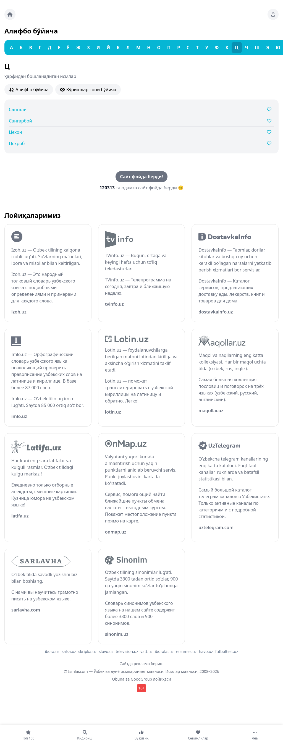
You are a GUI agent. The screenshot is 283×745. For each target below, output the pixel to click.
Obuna (118, 679)
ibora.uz (52, 651)
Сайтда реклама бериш (142, 663)
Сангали (18, 109)
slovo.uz (106, 651)
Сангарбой (20, 121)
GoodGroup (141, 679)
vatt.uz (146, 651)
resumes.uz (186, 651)
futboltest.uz (226, 651)
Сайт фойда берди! (141, 177)
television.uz (127, 651)
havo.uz (206, 651)
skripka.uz (87, 651)
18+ (141, 688)
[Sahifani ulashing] (273, 14)
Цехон (15, 132)
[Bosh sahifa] (9, 14)
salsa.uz (69, 651)
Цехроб (17, 143)
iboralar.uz (164, 651)
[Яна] (254, 735)
